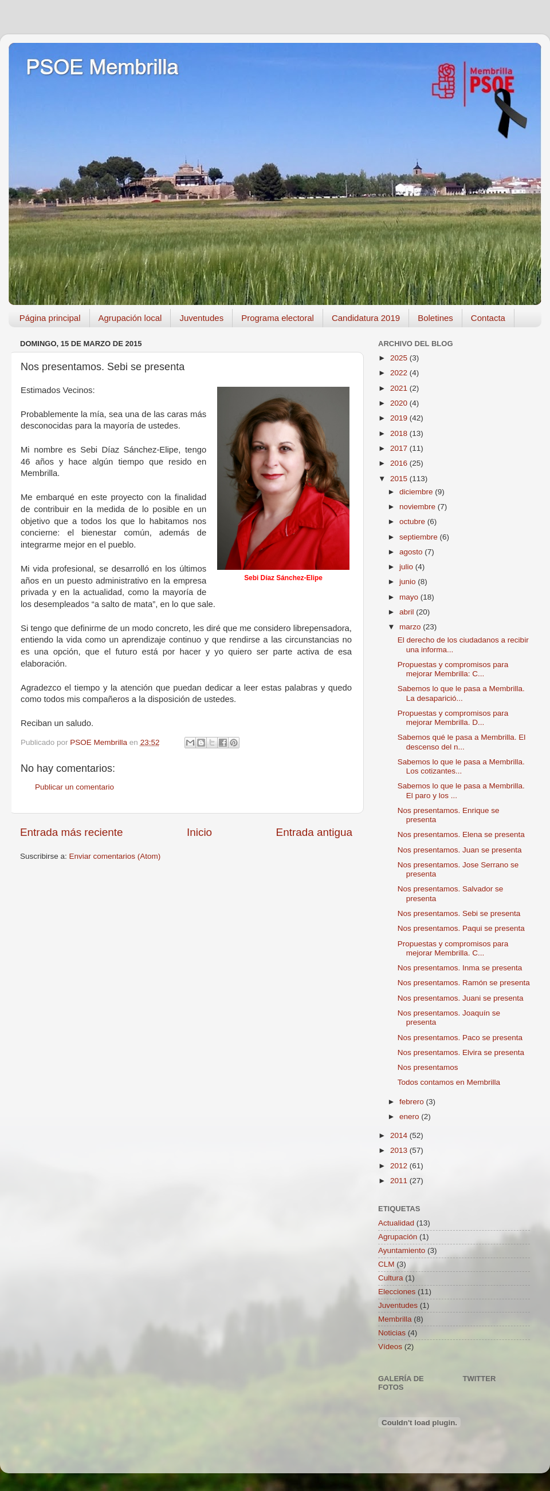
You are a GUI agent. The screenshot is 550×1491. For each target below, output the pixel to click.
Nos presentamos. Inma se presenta (460, 967)
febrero (412, 1101)
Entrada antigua (314, 832)
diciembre (417, 491)
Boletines (435, 318)
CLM (386, 1264)
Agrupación (397, 1236)
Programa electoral (277, 318)
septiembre (419, 537)
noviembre (418, 506)
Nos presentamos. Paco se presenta (460, 1037)
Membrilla (395, 1319)
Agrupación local (130, 318)
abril (407, 612)
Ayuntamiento (401, 1250)
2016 (400, 463)
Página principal (50, 318)
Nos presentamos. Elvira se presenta (461, 1052)
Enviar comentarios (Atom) (115, 856)
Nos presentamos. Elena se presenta (461, 834)
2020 (400, 403)
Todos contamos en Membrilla (449, 1082)
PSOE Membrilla (102, 67)
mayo (410, 597)
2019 (400, 418)
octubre (413, 521)
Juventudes (201, 318)
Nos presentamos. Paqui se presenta (461, 928)
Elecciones (396, 1291)
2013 (400, 1150)
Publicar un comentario (74, 787)
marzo (411, 626)
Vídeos (390, 1346)
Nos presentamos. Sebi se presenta (459, 913)
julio (407, 566)
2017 (400, 448)
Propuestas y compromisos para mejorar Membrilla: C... (453, 669)
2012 (400, 1165)
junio (408, 581)
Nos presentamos (428, 1067)
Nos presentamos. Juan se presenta (460, 850)
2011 (400, 1180)
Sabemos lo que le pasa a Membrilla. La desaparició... (461, 693)
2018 (400, 433)
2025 (400, 358)
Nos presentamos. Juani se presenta (461, 998)
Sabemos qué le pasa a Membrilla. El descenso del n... (462, 742)
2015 (400, 478)
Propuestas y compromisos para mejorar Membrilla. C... (453, 948)
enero (410, 1116)
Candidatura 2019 (366, 318)
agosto (412, 552)
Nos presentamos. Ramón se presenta (464, 982)
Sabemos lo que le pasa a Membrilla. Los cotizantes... (461, 766)
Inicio (199, 832)
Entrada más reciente (71, 832)
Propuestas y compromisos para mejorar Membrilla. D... (453, 718)
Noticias (392, 1333)
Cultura (390, 1278)
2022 (400, 372)
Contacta (488, 318)
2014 (400, 1135)
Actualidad (396, 1223)
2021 (400, 388)
